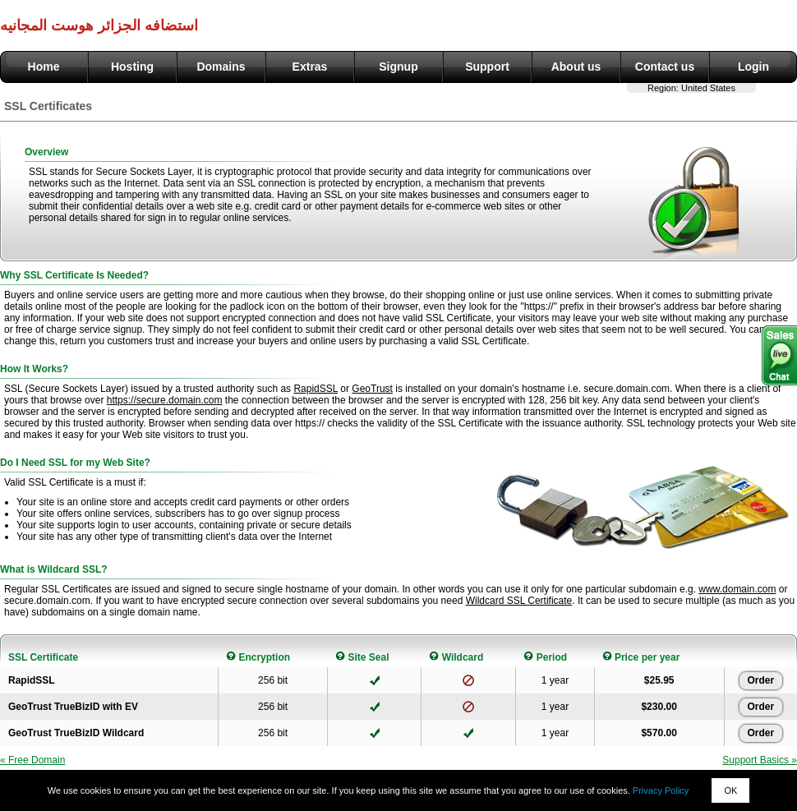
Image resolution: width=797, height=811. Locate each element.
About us (576, 66)
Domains (220, 66)
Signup (398, 66)
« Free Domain (32, 760)
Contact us (664, 66)
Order (761, 680)
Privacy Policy (661, 790)
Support (487, 66)
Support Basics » (759, 760)
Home (44, 66)
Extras (310, 66)
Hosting (132, 66)
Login (753, 66)
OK (730, 790)
